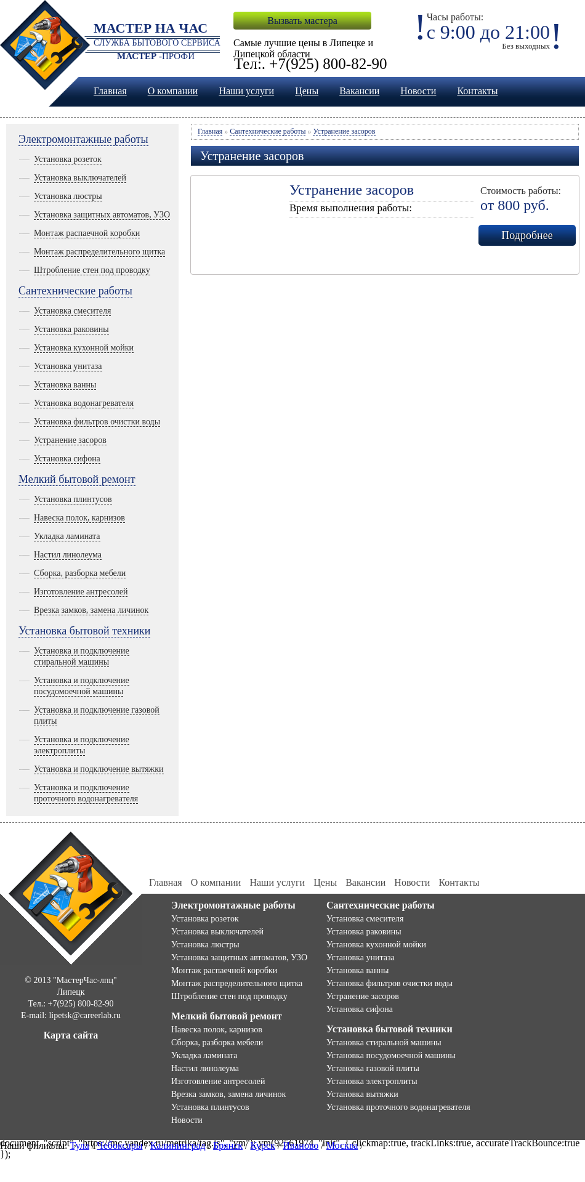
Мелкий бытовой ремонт (76, 479)
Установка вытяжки (362, 1094)
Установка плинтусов (73, 499)
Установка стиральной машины (384, 1042)
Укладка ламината (67, 536)
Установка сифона (67, 458)
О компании (173, 91)
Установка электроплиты (372, 1081)
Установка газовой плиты (372, 1068)
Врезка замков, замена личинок (91, 610)
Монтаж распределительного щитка (99, 251)
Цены (306, 91)
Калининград (178, 1145)
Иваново (300, 1145)
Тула (79, 1145)
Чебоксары (119, 1145)
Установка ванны (65, 384)
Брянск (228, 1145)
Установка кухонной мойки (84, 347)
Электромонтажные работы (83, 139)
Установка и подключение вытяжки (99, 769)
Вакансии (359, 91)
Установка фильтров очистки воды (97, 421)
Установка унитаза (68, 366)
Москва (342, 1145)
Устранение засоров (70, 440)
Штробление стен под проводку (92, 270)
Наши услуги (246, 91)
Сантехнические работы (75, 291)
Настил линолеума (68, 554)
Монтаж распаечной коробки (87, 233)
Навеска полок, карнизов (79, 517)
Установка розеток (68, 159)
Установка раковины (71, 329)
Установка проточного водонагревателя (398, 1107)
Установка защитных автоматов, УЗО (102, 214)
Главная (110, 91)
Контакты (477, 91)
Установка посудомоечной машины (391, 1055)
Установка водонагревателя (84, 403)
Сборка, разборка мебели (80, 573)
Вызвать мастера (302, 20)
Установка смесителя (72, 310)
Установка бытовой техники (84, 631)
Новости (418, 91)
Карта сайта (71, 1035)
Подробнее (526, 235)
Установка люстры (68, 196)
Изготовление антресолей (80, 591)
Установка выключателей (80, 177)
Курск (263, 1145)
